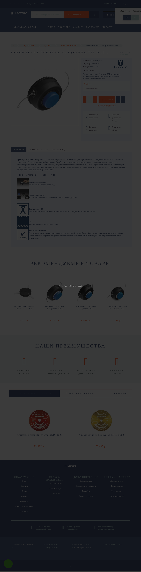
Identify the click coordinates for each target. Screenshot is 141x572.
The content (63, 286)
